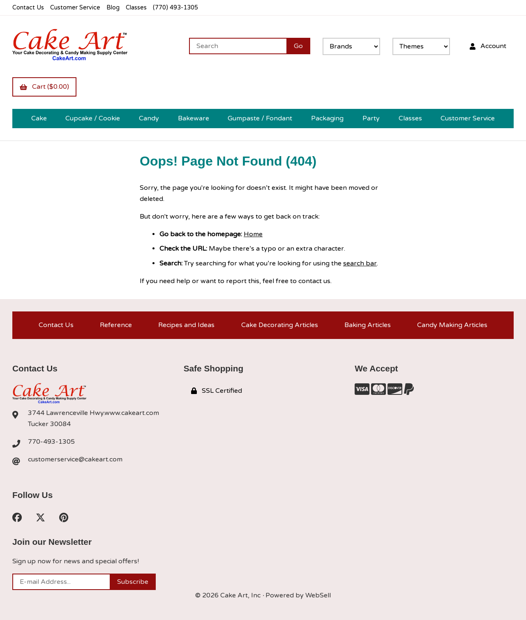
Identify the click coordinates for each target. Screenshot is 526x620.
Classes (136, 7)
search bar (360, 263)
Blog (113, 7)
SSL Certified (216, 391)
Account (488, 46)
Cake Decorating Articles (279, 325)
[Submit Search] (298, 46)
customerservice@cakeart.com (75, 459)
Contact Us (28, 7)
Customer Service (75, 7)
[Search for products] (237, 46)
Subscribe (132, 582)
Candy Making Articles (452, 325)
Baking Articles (367, 325)
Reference (116, 325)
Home (253, 234)
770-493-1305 (51, 442)
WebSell (318, 595)
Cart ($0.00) (44, 87)
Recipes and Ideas (186, 325)
